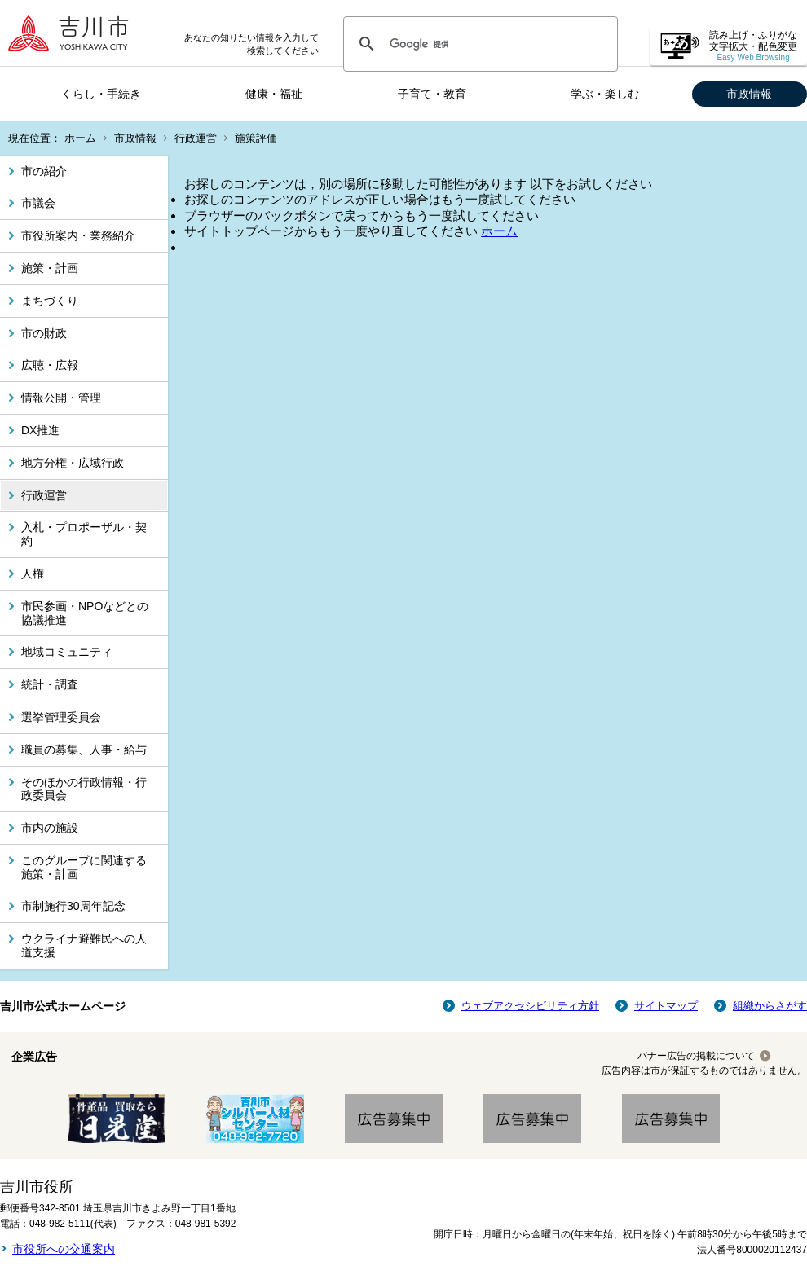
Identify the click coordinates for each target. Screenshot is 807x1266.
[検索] (478, 44)
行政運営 (195, 138)
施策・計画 (49, 268)
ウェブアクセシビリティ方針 (530, 1006)
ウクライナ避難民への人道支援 (84, 945)
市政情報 (749, 93)
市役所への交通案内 (63, 1248)
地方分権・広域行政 (72, 462)
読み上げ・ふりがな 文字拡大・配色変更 (753, 46)
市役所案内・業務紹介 (78, 235)
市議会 (38, 202)
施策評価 (256, 138)
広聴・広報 (49, 364)
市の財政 (44, 333)
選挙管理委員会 (61, 716)
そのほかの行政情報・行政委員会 (84, 789)
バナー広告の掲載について (696, 1056)
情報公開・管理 (61, 397)
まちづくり (49, 300)
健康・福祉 (273, 93)
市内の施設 (49, 827)
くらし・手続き (101, 93)
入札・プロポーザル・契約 (84, 534)
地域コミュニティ (66, 651)
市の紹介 (44, 171)
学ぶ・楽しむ (605, 93)
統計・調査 (49, 684)
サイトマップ (666, 1006)
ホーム (80, 138)
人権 (32, 573)
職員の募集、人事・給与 (84, 749)
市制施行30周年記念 (73, 905)
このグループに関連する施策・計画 (84, 867)
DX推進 (40, 430)
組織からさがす (770, 1006)
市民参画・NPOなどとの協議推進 (84, 613)
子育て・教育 (432, 93)
